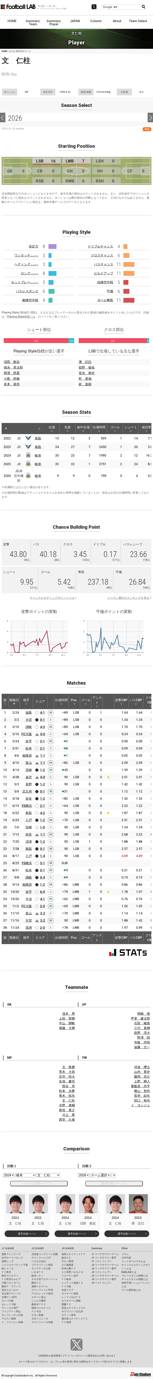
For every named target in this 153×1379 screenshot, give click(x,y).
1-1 (42, 756)
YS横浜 (27, 806)
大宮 (29, 720)
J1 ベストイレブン (101, 1261)
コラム (125, 1254)
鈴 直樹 (85, 384)
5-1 (42, 863)
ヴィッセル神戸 (10, 1308)
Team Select (138, 21)
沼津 (29, 842)
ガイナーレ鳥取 (70, 1293)
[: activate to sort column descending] (6, 429)
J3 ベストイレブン (101, 1282)
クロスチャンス (102, 255)
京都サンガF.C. (9, 1297)
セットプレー (24, 282)
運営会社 (92, 1355)
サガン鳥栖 (37, 1315)
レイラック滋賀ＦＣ (72, 1282)
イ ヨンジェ (140, 1105)
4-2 (42, 813)
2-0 (42, 906)
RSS (147, 129)
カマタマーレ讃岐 (71, 1300)
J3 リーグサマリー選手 (103, 1279)
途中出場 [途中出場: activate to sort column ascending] (83, 428)
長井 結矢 (142, 1096)
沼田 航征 (12, 362)
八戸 (29, 820)
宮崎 (29, 770)
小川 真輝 (142, 1028)
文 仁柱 (68, 1100)
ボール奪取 (105, 300)
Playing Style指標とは (21, 316)
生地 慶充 (67, 1081)
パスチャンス (103, 264)
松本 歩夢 (67, 1091)
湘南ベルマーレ (39, 1286)
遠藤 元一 (142, 1047)
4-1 (42, 712)
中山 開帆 (67, 1023)
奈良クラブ (68, 1290)
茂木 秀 (68, 1014)
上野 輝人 (142, 1081)
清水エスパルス (10, 1290)
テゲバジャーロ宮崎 (42, 1322)
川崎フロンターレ (11, 1282)
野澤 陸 (143, 1037)
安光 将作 (87, 373)
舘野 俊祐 (87, 367)
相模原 (27, 756)
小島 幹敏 (12, 379)
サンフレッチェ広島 (12, 1315)
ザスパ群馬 (68, 1261)
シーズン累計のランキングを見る (128, 597)
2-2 (42, 913)
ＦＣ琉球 (66, 1322)
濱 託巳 (85, 362)
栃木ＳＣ (66, 1257)
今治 (29, 899)
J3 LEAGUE (68, 1248)
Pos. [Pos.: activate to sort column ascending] (74, 701)
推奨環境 (55, 1355)
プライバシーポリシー (74, 1355)
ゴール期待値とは (131, 1290)
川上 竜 (68, 1115)
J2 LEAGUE (37, 1248)
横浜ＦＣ (36, 1282)
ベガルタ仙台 (38, 1261)
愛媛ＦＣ (66, 1304)
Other (125, 1248)
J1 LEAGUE (8, 1248)
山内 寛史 (142, 1072)
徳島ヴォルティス (41, 1308)
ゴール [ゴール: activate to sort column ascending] (115, 428)
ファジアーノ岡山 (11, 1311)
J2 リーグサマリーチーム (105, 1265)
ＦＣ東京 (6, 1272)
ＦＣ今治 (36, 1311)
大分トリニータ (39, 1318)
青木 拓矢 (67, 1096)
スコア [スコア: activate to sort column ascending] (40, 701)
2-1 (42, 748)
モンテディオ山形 (41, 1268)
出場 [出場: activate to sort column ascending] (52, 428)
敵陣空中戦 (30, 300)
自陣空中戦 (105, 282)
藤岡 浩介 (142, 1077)
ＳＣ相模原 (68, 1265)
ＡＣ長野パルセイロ (72, 1272)
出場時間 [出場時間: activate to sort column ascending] (99, 428)
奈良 (29, 799)
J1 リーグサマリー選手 (103, 1257)
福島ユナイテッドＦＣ (73, 1254)
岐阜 (38, 455)
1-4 (42, 856)
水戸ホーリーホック (12, 1257)
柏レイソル (8, 1268)
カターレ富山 (38, 1297)
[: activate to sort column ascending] (14, 429)
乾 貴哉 (85, 379)
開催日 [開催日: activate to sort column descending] (14, 701)
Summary (96, 1248)
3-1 (42, 741)
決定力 (33, 246)
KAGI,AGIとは (129, 1272)
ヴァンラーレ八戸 (41, 1257)
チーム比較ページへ (39, 1183)
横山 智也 (142, 1091)
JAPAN (75, 21)
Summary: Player (54, 22)
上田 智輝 (67, 1018)
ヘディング (26, 264)
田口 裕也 (142, 1100)
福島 (29, 712)
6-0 (42, 892)
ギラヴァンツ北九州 (72, 1311)
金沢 (29, 777)
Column (96, 21)
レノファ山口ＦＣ (71, 1297)
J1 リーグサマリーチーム (105, 1254)
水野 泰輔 (67, 1105)
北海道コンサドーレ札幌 (44, 1254)
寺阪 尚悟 (142, 1042)
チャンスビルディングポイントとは (52, 597)
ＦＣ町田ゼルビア (11, 1279)
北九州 (27, 791)
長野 (29, 784)
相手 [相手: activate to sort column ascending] (26, 701)
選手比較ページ (27, 1233)
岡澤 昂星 (12, 373)
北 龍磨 (68, 1067)
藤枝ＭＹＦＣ (38, 1304)
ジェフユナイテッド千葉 (15, 1265)
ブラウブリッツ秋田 (42, 1265)
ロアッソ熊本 (69, 1315)
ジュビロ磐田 (38, 1300)
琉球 (29, 928)
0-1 (42, 720)
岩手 (29, 741)
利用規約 (44, 1355)
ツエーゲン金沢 (70, 1275)
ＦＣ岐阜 (66, 1279)
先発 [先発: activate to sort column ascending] (67, 428)
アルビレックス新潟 (42, 1293)
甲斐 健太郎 (140, 1018)
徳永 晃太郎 (13, 367)
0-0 (42, 734)
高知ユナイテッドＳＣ (73, 1308)
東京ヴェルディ (10, 1275)
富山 (29, 763)
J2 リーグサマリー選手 (103, 1268)
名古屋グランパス (11, 1293)
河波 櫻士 (142, 1067)
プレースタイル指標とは (135, 1275)
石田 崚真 (142, 1023)
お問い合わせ (106, 1355)
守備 (110, 291)
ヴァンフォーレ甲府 (42, 1290)
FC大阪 (27, 734)
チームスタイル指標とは (135, 1279)
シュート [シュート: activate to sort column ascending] (130, 428)
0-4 (42, 877)
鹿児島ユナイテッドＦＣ (75, 1318)
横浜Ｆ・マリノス (11, 1286)
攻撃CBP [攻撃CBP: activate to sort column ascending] (121, 701)
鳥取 (38, 438)
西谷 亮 (68, 1086)
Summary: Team (33, 22)
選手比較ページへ (114, 1183)
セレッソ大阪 (9, 1304)
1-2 (42, 770)
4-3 (42, 727)
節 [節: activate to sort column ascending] (5, 701)
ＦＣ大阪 (66, 1286)
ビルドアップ (103, 273)
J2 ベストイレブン (101, 1272)
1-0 (42, 827)
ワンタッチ (26, 255)
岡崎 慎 (143, 1014)
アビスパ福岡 (9, 1318)
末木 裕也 (12, 384)
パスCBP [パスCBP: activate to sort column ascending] (135, 701)
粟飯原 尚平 (140, 1086)
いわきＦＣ (37, 1272)
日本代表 (126, 1257)
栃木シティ (37, 1275)
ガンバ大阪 (8, 1300)
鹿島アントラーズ (11, 1254)
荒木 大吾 (67, 1072)
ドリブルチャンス (100, 246)
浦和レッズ (8, 1261)
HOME (12, 21)
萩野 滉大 (142, 1033)
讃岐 (29, 727)
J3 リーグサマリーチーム (105, 1275)
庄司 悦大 (67, 1077)
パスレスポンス (27, 291)
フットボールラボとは (133, 1261)
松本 (29, 748)
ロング (29, 273)
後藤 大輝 (67, 1028)
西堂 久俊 (67, 1120)
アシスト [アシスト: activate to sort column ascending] (97, 701)
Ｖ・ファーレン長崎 (12, 1322)
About (117, 21)
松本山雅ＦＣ (69, 1268)
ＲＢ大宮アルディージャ (44, 1279)
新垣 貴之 (67, 1110)
